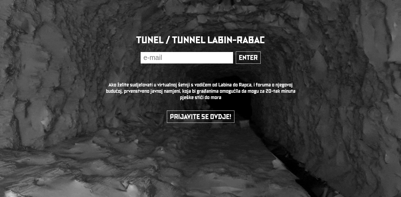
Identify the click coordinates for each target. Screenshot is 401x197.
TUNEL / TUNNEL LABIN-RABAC (200, 39)
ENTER (248, 57)
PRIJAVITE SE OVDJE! (200, 116)
